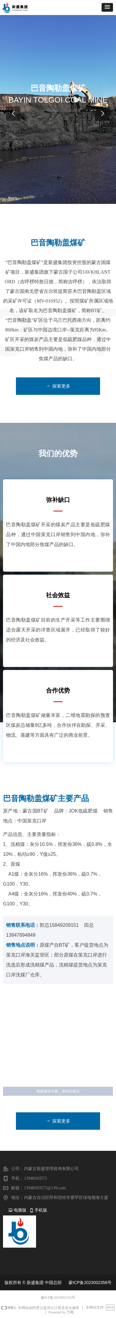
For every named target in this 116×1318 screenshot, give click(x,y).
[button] (107, 7)
